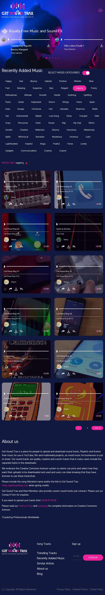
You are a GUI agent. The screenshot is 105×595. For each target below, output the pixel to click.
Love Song (54, 116)
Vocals (51, 123)
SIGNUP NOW (48, 500)
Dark (97, 116)
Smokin (8, 130)
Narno (13, 197)
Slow (91, 81)
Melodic (77, 81)
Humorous (71, 130)
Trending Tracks (47, 553)
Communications (29, 151)
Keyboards (36, 102)
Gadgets (9, 151)
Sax (7, 116)
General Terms (80, 589)
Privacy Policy (64, 589)
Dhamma (80, 109)
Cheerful (24, 130)
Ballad (38, 116)
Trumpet (83, 116)
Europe (21, 109)
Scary (7, 123)
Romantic (40, 137)
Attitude (28, 95)
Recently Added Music (51, 558)
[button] (46, 58)
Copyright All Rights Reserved (19, 589)
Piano (8, 102)
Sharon (66, 197)
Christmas (36, 109)
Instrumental (22, 116)
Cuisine (62, 151)
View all (97, 428)
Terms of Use (26, 506)
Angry (42, 144)
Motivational (11, 95)
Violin (38, 123)
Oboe (69, 116)
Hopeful (28, 144)
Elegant (64, 88)
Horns (79, 102)
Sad (21, 81)
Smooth (42, 95)
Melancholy (89, 130)
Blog (39, 574)
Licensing (43, 506)
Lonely (83, 144)
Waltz (95, 109)
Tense (70, 144)
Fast (7, 88)
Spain (92, 102)
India (7, 109)
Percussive (23, 123)
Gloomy (55, 130)
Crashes (48, 151)
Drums (52, 102)
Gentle (57, 95)
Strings (65, 102)
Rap (64, 123)
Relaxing (21, 88)
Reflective (39, 130)
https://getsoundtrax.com (15, 485)
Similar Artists (45, 563)
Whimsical (23, 137)
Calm (88, 137)
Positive (62, 81)
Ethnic (92, 123)
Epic (51, 88)
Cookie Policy (96, 589)
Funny (94, 88)
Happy (8, 81)
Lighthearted (11, 144)
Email (76, 556)
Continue (93, 557)
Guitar (21, 102)
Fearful (56, 144)
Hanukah (64, 109)
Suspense (37, 88)
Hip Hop (77, 123)
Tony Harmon (16, 367)
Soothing (72, 95)
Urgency (79, 88)
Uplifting (88, 95)
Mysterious (57, 137)
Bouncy (33, 81)
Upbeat (48, 81)
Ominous (74, 137)
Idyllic (8, 137)
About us (42, 568)
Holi (50, 109)
